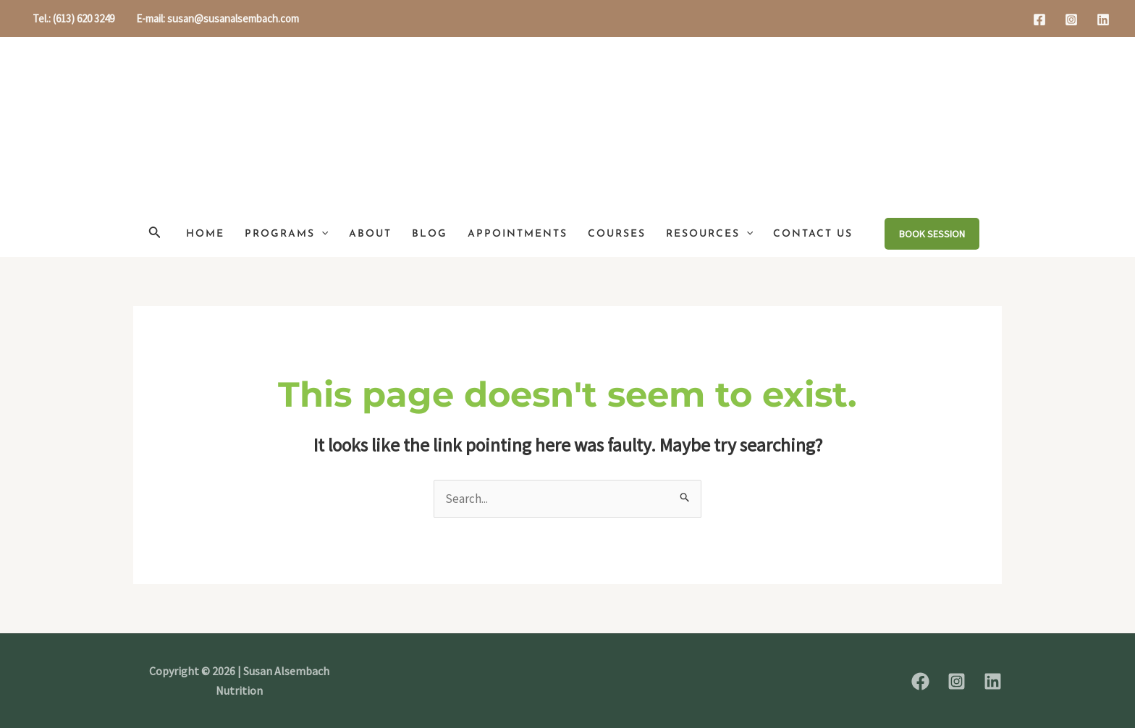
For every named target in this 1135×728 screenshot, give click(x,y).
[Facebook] (1039, 19)
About (370, 234)
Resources (709, 234)
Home (205, 234)
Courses (617, 234)
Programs (286, 234)
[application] (321, 234)
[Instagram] (1071, 19)
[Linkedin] (1103, 19)
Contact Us (813, 234)
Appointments (518, 234)
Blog (429, 234)
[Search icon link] (154, 233)
